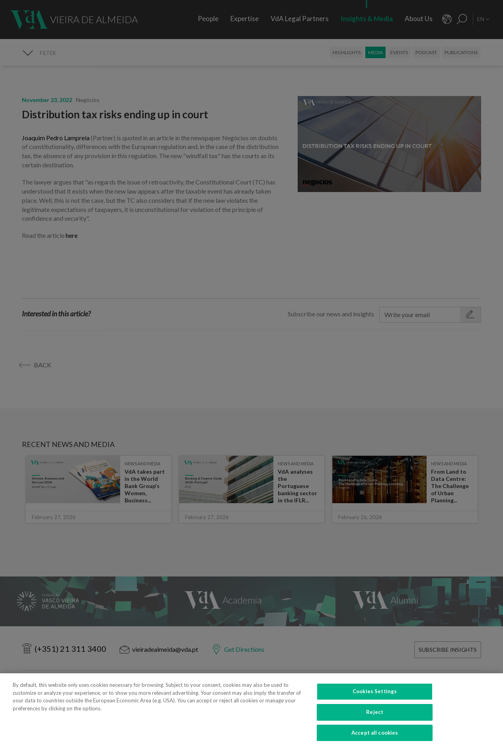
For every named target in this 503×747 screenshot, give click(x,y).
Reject (374, 720)
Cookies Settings (375, 699)
